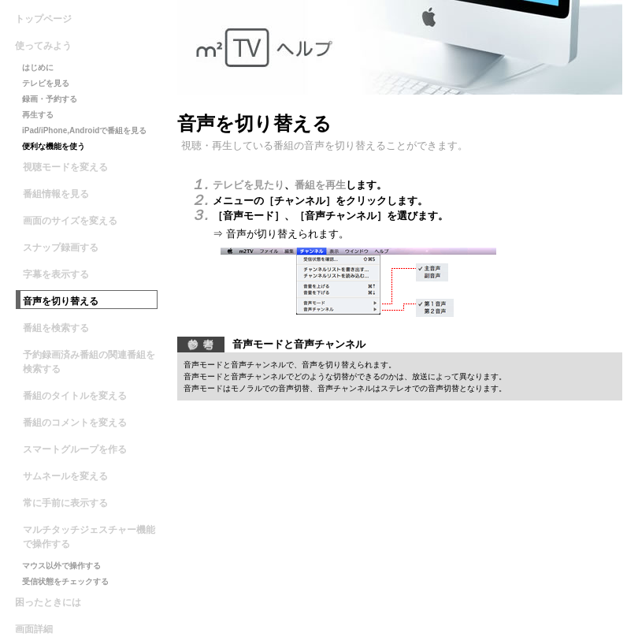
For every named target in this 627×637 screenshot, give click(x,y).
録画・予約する (49, 99)
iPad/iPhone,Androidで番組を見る (84, 130)
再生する (38, 114)
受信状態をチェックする (65, 581)
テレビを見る (45, 83)
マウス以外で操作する (61, 565)
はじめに (38, 67)
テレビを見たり (248, 185)
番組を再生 (320, 185)
